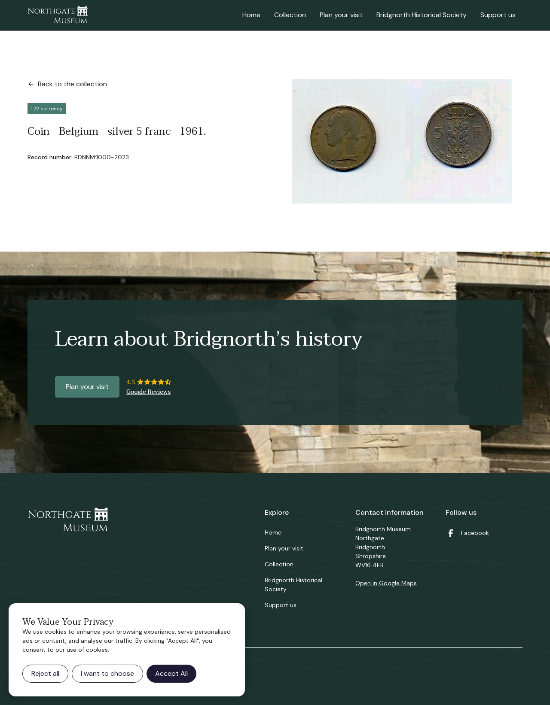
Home (251, 14)
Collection (290, 14)
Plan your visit (341, 14)
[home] (58, 15)
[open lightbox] (402, 141)
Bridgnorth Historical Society (421, 14)
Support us (498, 14)
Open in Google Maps (386, 583)
